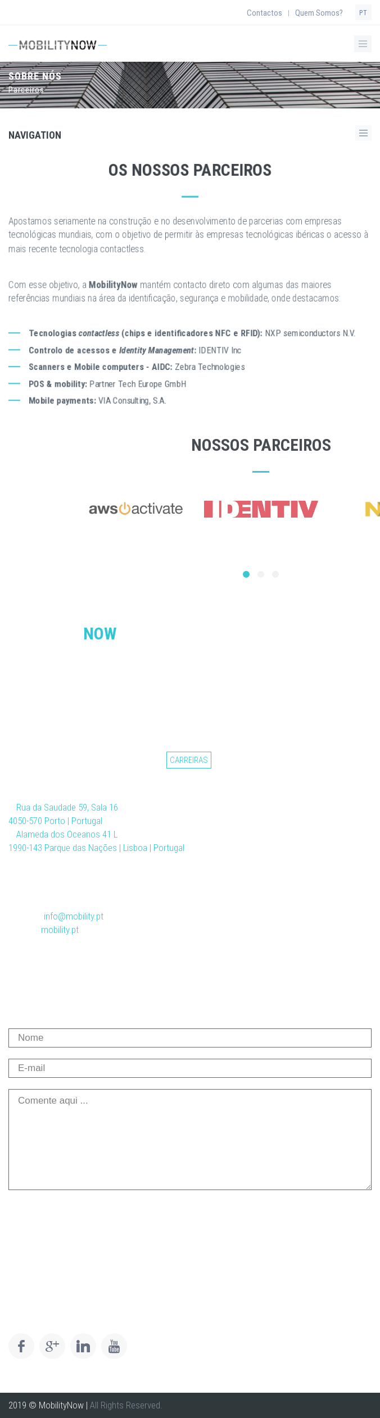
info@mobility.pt (73, 916)
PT (363, 13)
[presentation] (93, 1223)
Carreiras (189, 760)
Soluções (60, 760)
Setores (145, 760)
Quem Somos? (319, 13)
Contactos (264, 13)
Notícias (104, 760)
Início (22, 760)
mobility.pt (60, 929)
